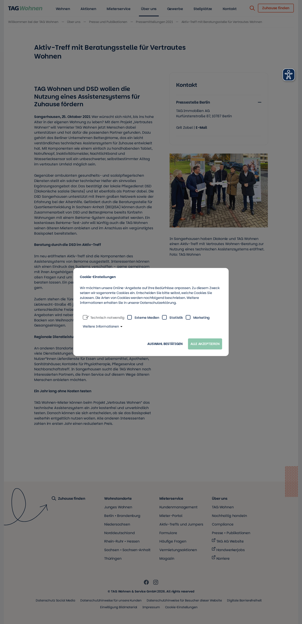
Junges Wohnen (118, 507)
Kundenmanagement (178, 507)
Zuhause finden (68, 499)
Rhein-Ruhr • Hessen (122, 541)
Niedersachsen (117, 524)
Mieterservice (171, 498)
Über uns (219, 498)
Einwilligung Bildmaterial (118, 607)
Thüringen (113, 558)
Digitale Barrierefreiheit (244, 600)
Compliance (223, 524)
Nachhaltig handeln (229, 515)
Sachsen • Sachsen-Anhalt (127, 549)
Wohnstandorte (118, 498)
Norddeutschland (119, 532)
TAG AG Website (230, 541)
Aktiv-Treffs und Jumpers (181, 524)
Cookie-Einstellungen (181, 607)
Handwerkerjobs (230, 549)
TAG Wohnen (223, 507)
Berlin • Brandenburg (122, 515)
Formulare (168, 532)
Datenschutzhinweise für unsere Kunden (110, 600)
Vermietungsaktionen (178, 549)
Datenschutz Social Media (55, 600)
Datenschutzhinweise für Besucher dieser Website (184, 600)
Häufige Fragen (172, 541)
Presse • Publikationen (231, 532)
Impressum (151, 607)
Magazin (166, 558)
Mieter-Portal (170, 515)
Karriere (223, 558)
